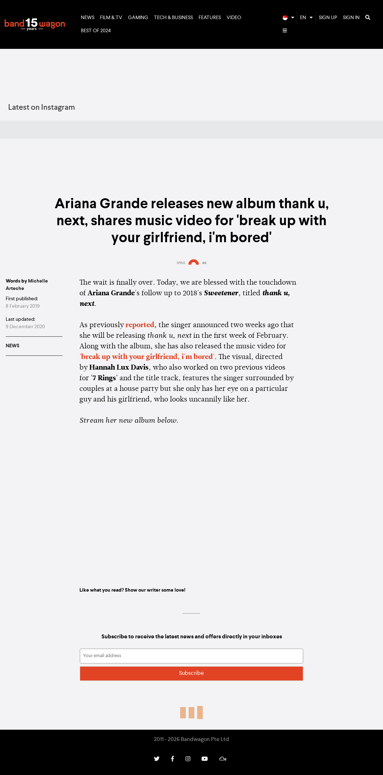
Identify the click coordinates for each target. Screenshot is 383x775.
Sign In (351, 17)
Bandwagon (35, 24)
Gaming (138, 17)
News (87, 17)
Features (210, 17)
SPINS (181, 263)
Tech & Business (173, 17)
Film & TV (111, 17)
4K (204, 263)
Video (234, 17)
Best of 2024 (96, 30)
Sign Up (328, 17)
